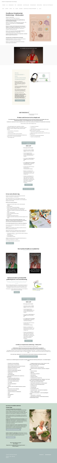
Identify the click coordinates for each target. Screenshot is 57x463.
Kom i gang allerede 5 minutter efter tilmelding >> (28, 356)
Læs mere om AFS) (14, 234)
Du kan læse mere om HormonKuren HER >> (13, 429)
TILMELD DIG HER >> (19, 100)
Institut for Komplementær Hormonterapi (9, 1)
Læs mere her (17, 292)
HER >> (22, 442)
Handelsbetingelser (48, 454)
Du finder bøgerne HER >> (11, 437)
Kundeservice (41, 454)
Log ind (40, 8)
